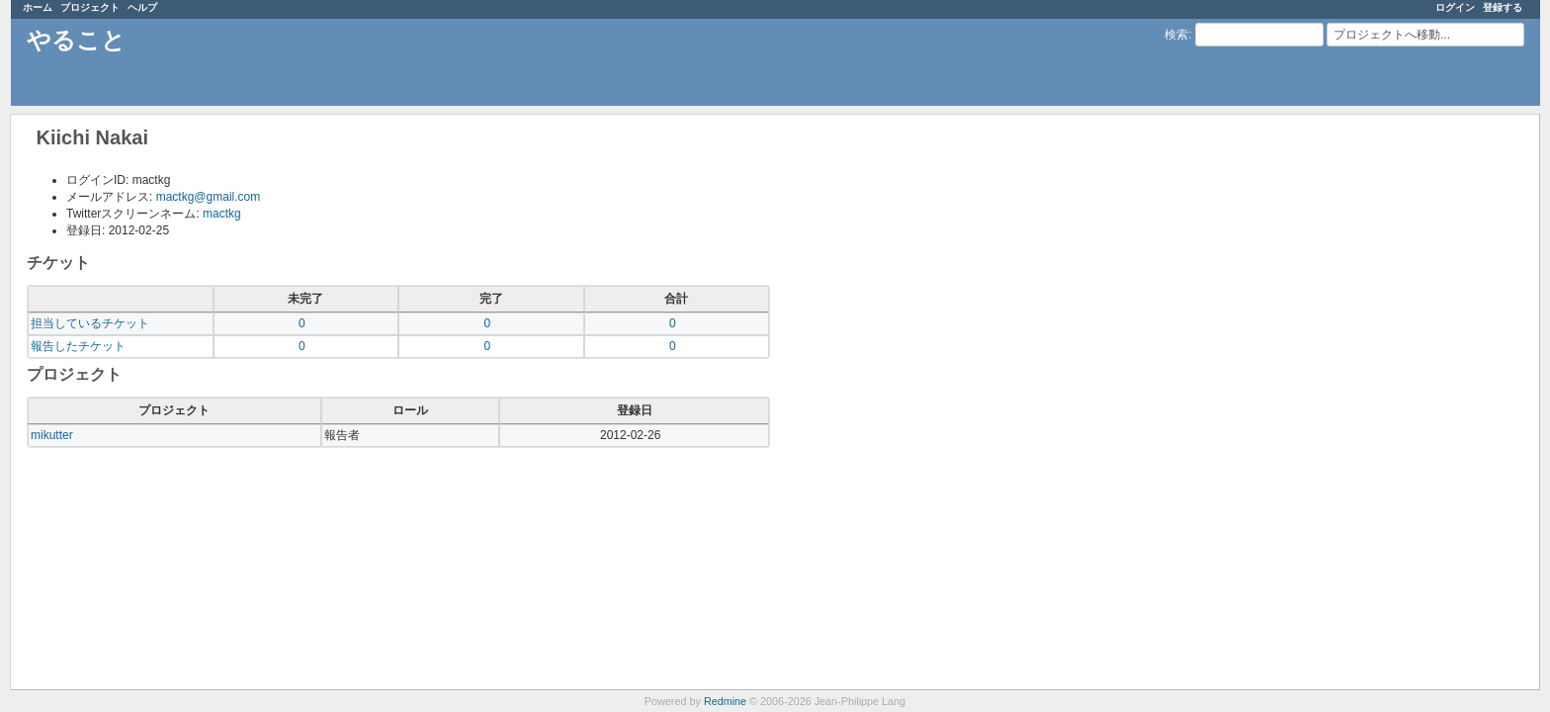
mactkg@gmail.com (208, 197)
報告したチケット (78, 346)
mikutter (52, 435)
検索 (1176, 35)
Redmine (725, 701)
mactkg (222, 214)
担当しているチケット (90, 323)
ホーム (37, 7)
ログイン (1455, 7)
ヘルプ (142, 7)
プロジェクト (90, 7)
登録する (1502, 7)
